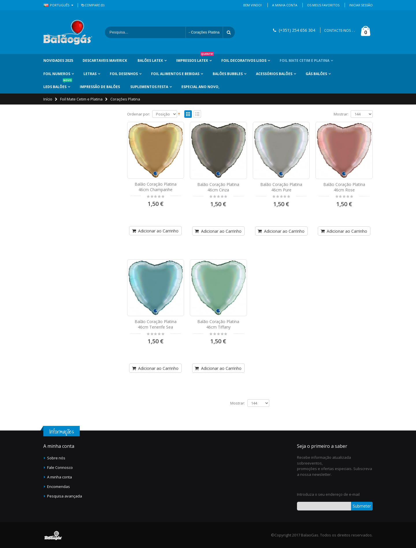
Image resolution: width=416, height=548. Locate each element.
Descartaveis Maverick (105, 60)
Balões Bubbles (228, 73)
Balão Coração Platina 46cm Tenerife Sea (156, 324)
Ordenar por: (138, 114)
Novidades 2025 (58, 60)
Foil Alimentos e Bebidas (175, 73)
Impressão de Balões (100, 86)
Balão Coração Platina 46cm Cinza (218, 187)
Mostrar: (341, 114)
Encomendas (58, 486)
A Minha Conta (284, 5)
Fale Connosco (60, 467)
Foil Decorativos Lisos (243, 60)
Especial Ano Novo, (200, 86)
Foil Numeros (56, 73)
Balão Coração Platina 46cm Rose (344, 187)
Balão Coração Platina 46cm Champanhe (156, 186)
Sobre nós (56, 458)
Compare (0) (92, 5)
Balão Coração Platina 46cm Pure (281, 187)
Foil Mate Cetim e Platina (304, 60)
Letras (89, 73)
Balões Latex (150, 60)
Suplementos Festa (149, 86)
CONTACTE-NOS (337, 30)
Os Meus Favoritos (323, 5)
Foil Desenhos (124, 73)
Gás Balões (316, 73)
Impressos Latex (195, 58)
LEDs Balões (57, 84)
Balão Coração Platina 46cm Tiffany (218, 324)
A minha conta (59, 477)
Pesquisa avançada (64, 496)
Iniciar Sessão (361, 5)
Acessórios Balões (274, 73)
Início (47, 99)
